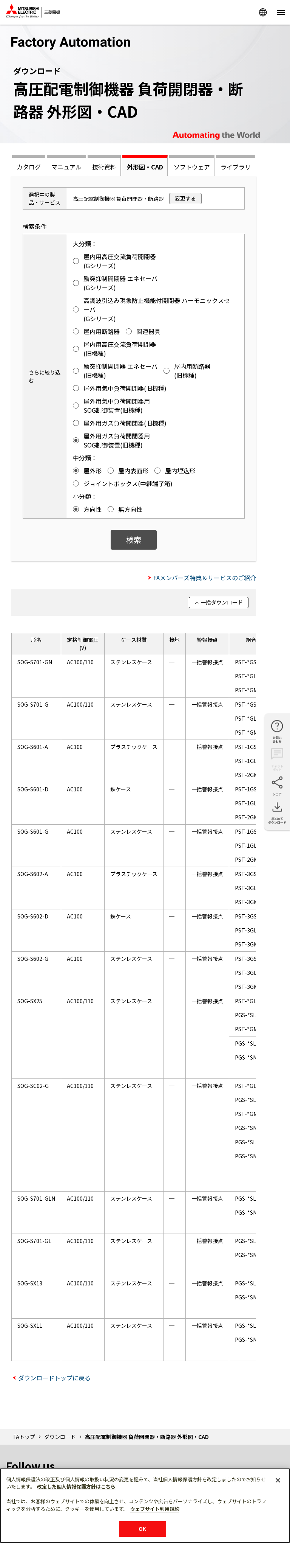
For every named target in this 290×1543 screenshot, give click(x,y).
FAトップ (24, 1436)
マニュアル (66, 166)
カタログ (29, 166)
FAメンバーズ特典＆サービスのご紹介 (204, 577)
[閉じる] (278, 1480)
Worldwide (263, 12)
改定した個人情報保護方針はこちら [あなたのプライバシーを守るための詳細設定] (76, 1486)
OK (142, 1528)
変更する (185, 198)
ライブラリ (236, 166)
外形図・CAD (145, 166)
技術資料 (104, 166)
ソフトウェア (192, 166)
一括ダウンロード (222, 602)
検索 (133, 539)
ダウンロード (60, 1436)
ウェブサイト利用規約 (154, 1508)
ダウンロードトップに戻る (54, 1377)
